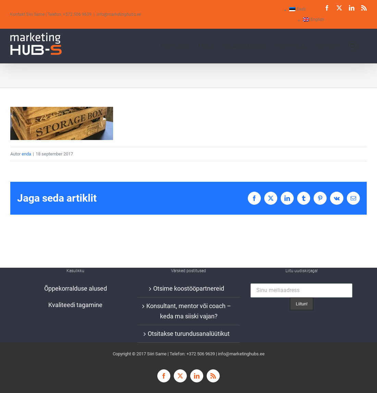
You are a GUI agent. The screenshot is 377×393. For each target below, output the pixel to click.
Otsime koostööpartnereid (188, 288)
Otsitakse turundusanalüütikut (189, 333)
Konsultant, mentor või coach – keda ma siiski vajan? (188, 311)
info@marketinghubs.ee (119, 14)
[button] (353, 46)
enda (26, 153)
